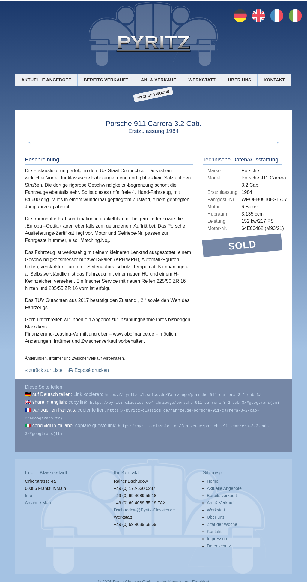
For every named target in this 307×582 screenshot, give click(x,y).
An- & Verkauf (158, 79)
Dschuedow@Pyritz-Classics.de (144, 506)
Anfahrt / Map (38, 499)
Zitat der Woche (153, 94)
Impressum (217, 535)
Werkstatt (202, 79)
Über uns (239, 79)
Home (212, 477)
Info (28, 492)
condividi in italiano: (53, 423)
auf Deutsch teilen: (52, 394)
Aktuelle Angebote (46, 79)
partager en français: (54, 408)
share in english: (49, 401)
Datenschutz (219, 542)
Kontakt (274, 79)
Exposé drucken (89, 370)
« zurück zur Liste (43, 370)
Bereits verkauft (106, 79)
